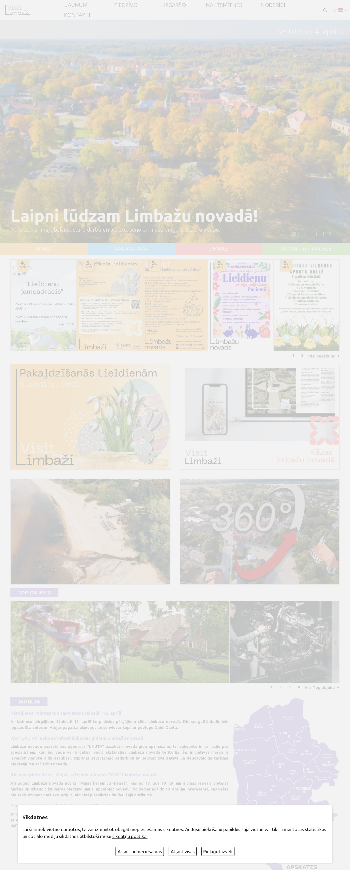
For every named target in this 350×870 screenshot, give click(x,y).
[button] (294, 234)
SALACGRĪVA (131, 249)
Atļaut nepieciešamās (140, 851)
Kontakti (77, 15)
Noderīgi (273, 5)
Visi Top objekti (319, 687)
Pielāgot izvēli (217, 851)
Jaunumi (29, 702)
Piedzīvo (126, 5)
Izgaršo (175, 5)
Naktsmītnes (224, 5)
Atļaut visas (183, 851)
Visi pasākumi (321, 356)
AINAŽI (44, 249)
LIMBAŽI (219, 249)
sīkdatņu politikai (130, 836)
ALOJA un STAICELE (306, 249)
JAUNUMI (77, 5)
